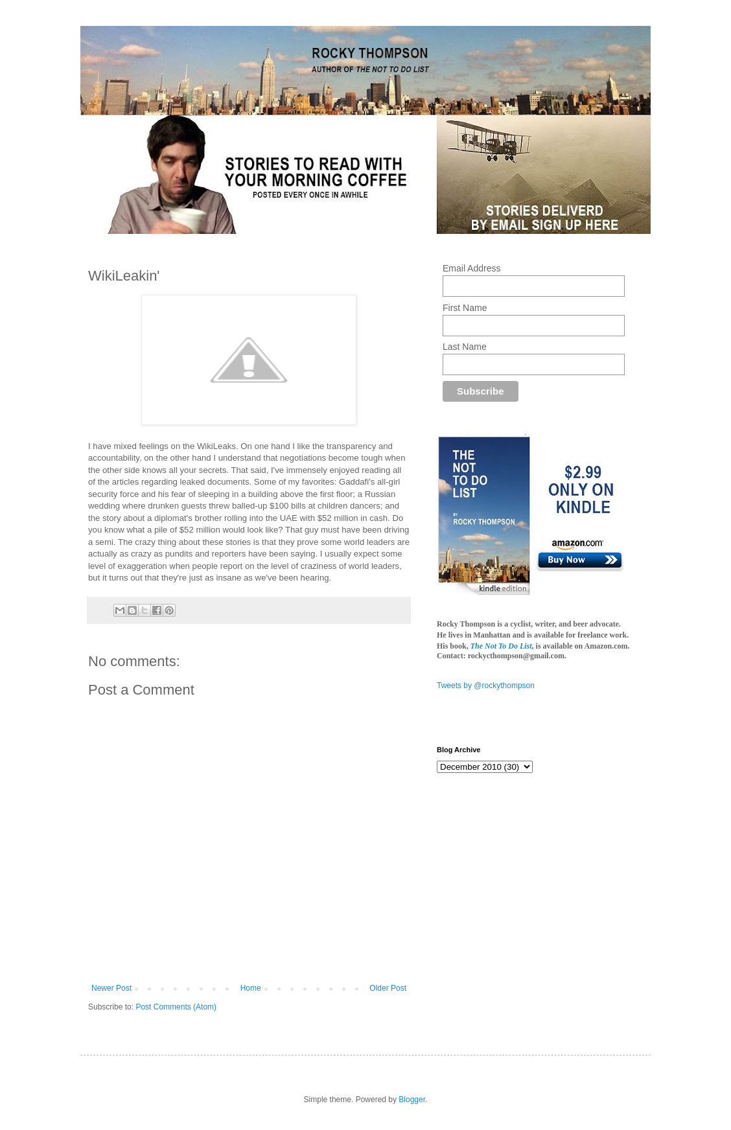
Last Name (465, 346)
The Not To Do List (501, 646)
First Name (465, 308)
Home (250, 988)
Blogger (412, 1099)
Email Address (471, 268)
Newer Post (111, 988)
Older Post (387, 988)
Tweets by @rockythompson (486, 685)
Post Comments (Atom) (175, 1006)
